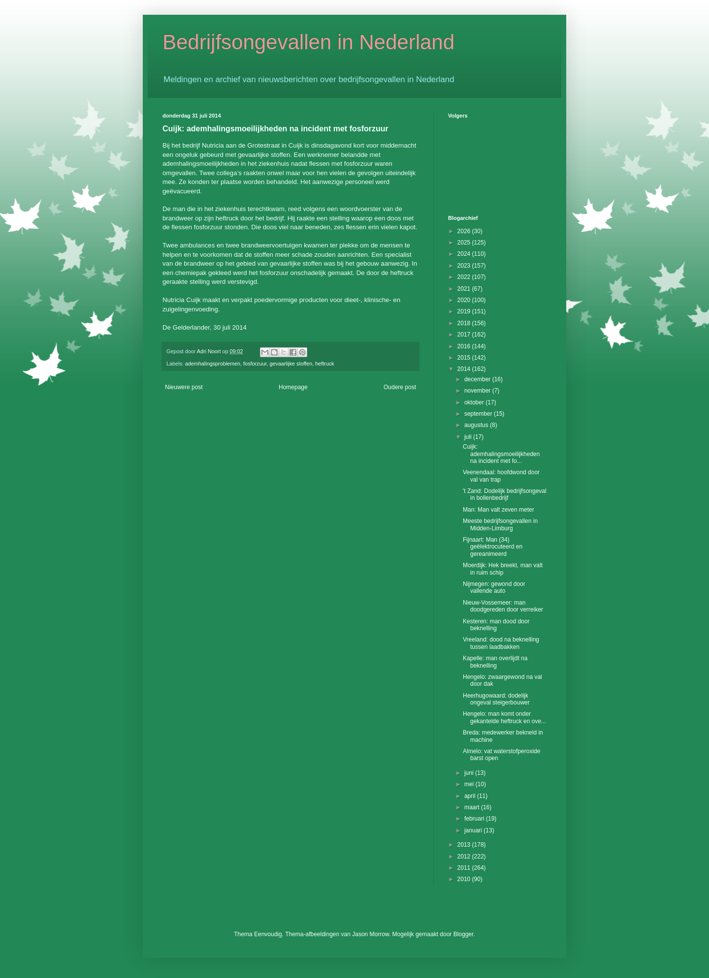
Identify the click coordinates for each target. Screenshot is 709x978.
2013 (464, 844)
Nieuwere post (184, 387)
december (478, 379)
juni (469, 772)
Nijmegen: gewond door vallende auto (494, 587)
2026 (464, 231)
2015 (464, 357)
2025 (464, 242)
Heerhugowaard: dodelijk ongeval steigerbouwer (496, 699)
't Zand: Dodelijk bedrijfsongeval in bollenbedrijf (505, 494)
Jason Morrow (370, 934)
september (479, 413)
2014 (464, 369)
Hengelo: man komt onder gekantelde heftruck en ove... (504, 717)
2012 (464, 856)
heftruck (324, 364)
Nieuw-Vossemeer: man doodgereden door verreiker (503, 606)
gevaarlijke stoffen (291, 364)
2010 (464, 879)
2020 (464, 300)
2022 (464, 277)
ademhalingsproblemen (212, 364)
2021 (464, 288)
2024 (464, 253)
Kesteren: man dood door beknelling (496, 625)
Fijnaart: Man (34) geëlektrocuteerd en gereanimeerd (492, 546)
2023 (464, 265)
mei (470, 784)
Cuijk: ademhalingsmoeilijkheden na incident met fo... (501, 453)
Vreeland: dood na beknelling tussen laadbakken (501, 643)
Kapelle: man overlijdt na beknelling (495, 662)
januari (473, 830)
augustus (477, 425)
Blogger (463, 934)
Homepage (293, 387)
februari (475, 818)
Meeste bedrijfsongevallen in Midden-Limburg (500, 524)
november (478, 390)
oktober (474, 402)
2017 (464, 334)
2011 (464, 867)
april (470, 796)
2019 (464, 311)
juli (468, 436)
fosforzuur (254, 364)
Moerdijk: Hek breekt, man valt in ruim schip (503, 569)
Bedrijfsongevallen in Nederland (308, 42)
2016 (464, 346)
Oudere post (400, 387)
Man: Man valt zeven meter (498, 509)
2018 (464, 323)
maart (472, 807)
